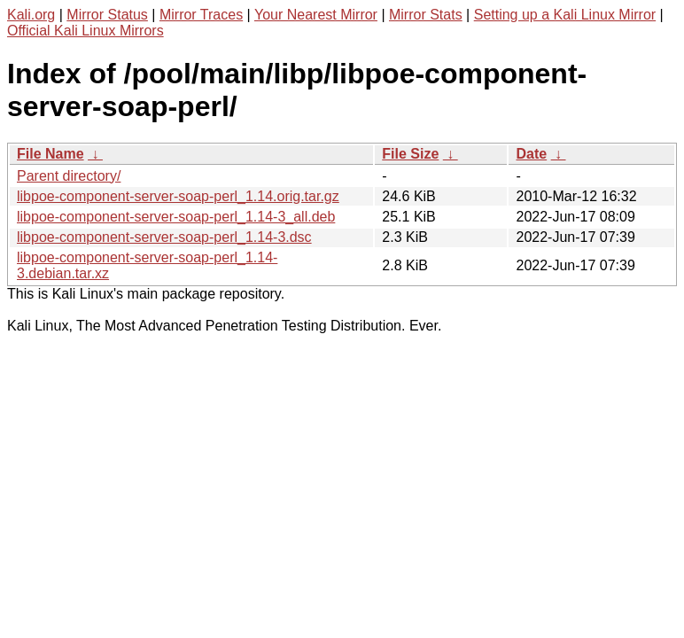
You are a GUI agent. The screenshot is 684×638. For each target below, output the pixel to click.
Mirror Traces (201, 14)
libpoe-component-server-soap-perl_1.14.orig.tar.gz (178, 196)
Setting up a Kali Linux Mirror (565, 14)
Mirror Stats (425, 14)
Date (531, 153)
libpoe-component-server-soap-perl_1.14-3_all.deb (176, 216)
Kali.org (31, 14)
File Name (50, 153)
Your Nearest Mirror (315, 14)
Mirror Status (107, 14)
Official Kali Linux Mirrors (85, 30)
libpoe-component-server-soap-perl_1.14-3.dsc (164, 237)
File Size (410, 153)
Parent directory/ (68, 175)
